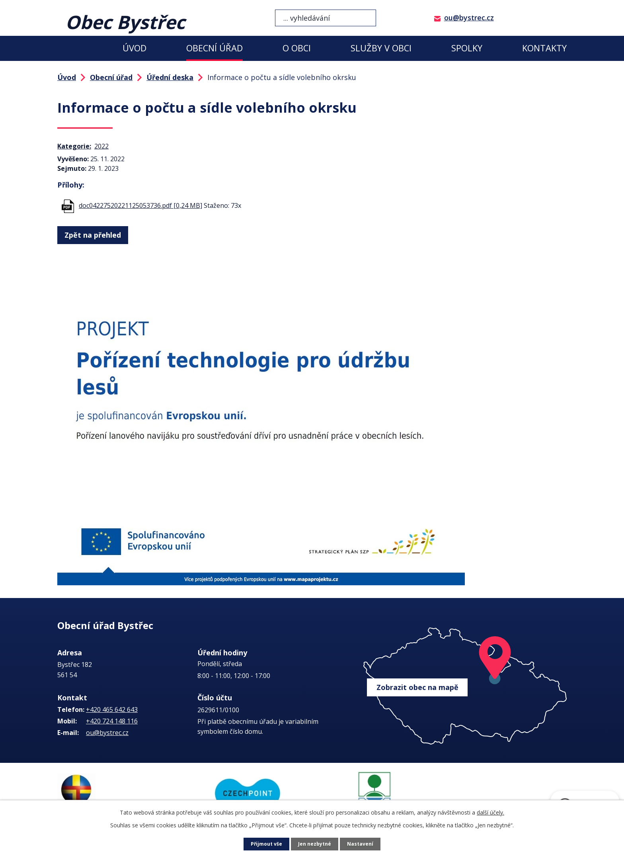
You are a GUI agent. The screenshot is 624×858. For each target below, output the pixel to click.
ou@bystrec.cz (469, 17)
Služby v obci (381, 48)
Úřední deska (169, 77)
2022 (101, 146)
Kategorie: (74, 146)
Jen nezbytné (315, 844)
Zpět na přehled (92, 233)
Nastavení (363, 844)
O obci (297, 48)
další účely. (490, 812)
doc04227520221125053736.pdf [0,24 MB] (140, 205)
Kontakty (544, 48)
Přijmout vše (264, 844)
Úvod (134, 48)
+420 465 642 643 (112, 709)
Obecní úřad (214, 48)
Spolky (466, 48)
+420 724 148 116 (112, 721)
